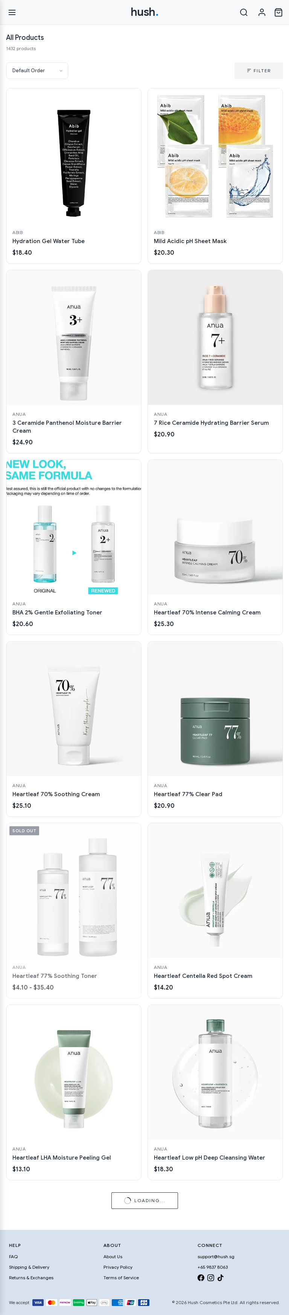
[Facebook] (201, 1279)
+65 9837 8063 (213, 1267)
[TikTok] (220, 1279)
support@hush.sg (216, 1256)
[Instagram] (210, 1279)
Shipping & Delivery (29, 1267)
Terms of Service (121, 1277)
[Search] (244, 12)
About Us (112, 1256)
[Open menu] (12, 12)
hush (145, 12)
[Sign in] (262, 12)
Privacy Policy (117, 1267)
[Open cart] (278, 12)
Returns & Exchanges (31, 1277)
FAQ (13, 1256)
